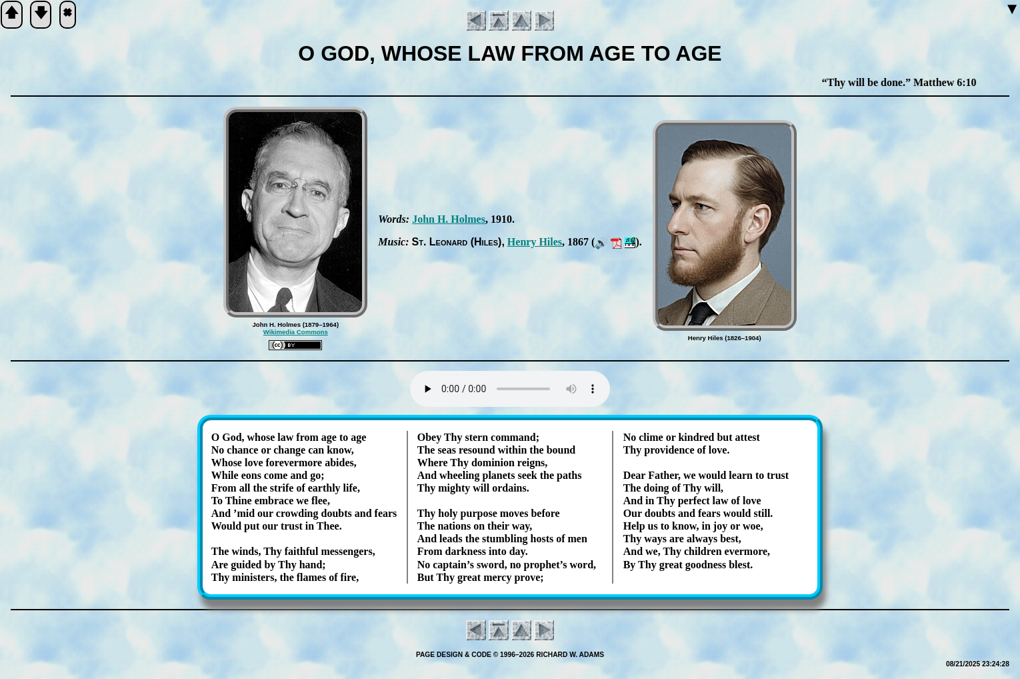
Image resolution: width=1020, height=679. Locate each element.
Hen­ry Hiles (534, 241)
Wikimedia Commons (295, 331)
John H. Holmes (448, 219)
